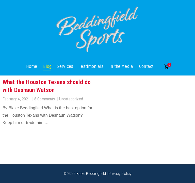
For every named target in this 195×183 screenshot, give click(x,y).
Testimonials (91, 66)
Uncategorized (71, 99)
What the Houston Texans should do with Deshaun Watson (47, 86)
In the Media (121, 66)
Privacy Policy (120, 174)
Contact (146, 66)
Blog (47, 66)
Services (65, 66)
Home (31, 66)
